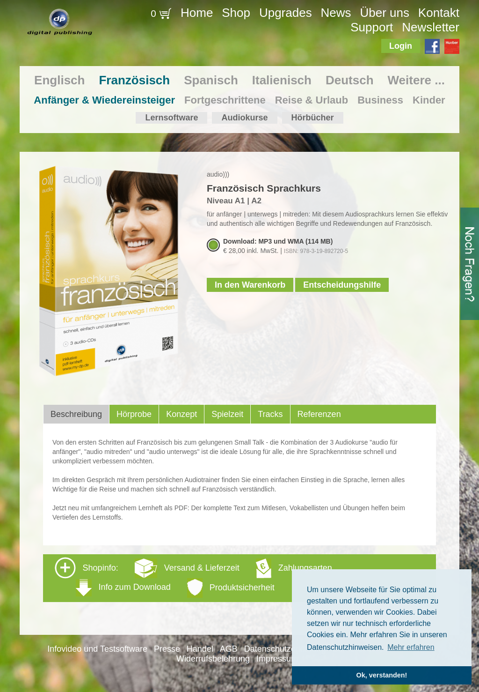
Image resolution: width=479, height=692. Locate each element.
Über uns (384, 13)
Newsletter (430, 27)
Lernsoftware (171, 117)
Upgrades (285, 13)
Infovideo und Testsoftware (97, 649)
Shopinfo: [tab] (193, 577)
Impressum (277, 658)
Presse (167, 649)
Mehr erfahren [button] (411, 647)
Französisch (134, 80)
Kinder (429, 100)
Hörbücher (312, 117)
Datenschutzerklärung (285, 649)
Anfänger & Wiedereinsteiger (104, 100)
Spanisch (211, 80)
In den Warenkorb (250, 285)
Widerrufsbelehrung (213, 658)
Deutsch (350, 80)
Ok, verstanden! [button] (381, 675)
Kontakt (438, 13)
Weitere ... (416, 80)
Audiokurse (244, 117)
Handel (200, 649)
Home (197, 13)
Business (380, 100)
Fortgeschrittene (225, 100)
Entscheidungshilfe (342, 285)
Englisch (59, 80)
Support (371, 27)
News (336, 13)
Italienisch (282, 80)
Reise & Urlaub (311, 100)
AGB (229, 649)
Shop (236, 13)
